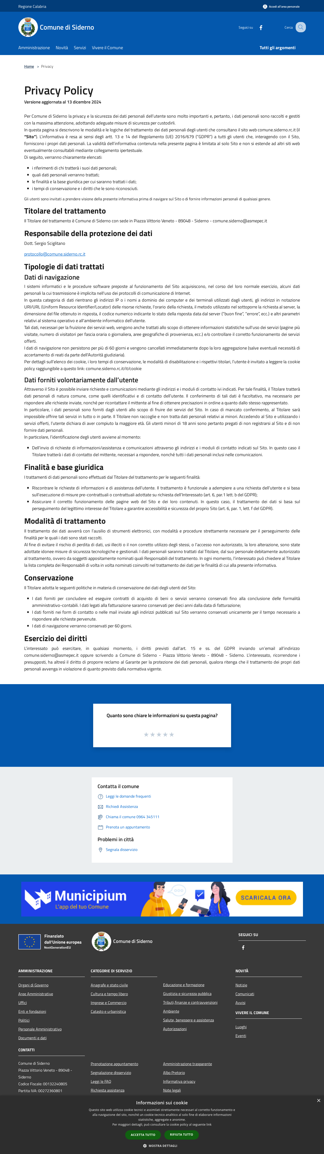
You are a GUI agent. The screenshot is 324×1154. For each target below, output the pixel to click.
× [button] (318, 1101)
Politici (24, 1020)
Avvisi (240, 1003)
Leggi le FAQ (101, 1081)
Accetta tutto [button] (143, 1135)
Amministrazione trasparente (187, 1064)
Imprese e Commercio (108, 1003)
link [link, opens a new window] (209, 1124)
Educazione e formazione (183, 985)
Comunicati (244, 994)
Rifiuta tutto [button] (181, 1134)
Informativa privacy (179, 1081)
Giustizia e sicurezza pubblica (187, 993)
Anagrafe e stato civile (109, 985)
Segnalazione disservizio (111, 1072)
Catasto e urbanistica (108, 1011)
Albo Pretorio (174, 1072)
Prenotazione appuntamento (114, 1064)
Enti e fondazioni (32, 1011)
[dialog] (162, 1125)
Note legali (172, 1090)
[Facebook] (256, 27)
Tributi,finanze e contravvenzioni (190, 1002)
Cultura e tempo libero (109, 994)
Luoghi (241, 1027)
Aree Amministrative (35, 994)
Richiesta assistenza (107, 1090)
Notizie (241, 985)
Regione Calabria (32, 6)
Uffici (22, 1003)
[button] (162, 1145)
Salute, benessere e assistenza (188, 1020)
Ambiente (171, 1011)
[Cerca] (300, 27)
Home (29, 66)
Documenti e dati (32, 1038)
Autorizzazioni (175, 1029)
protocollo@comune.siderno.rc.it (54, 254)
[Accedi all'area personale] (281, 6)
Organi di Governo (33, 985)
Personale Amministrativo (40, 1029)
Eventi (240, 1036)
